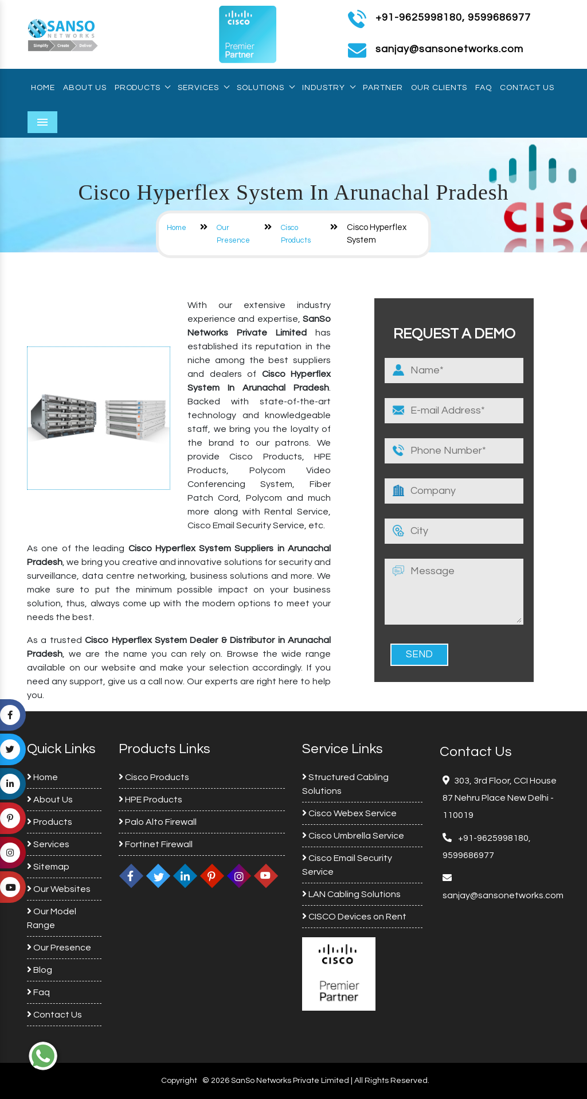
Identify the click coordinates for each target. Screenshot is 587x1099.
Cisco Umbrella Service (353, 835)
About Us (85, 88)
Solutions (265, 88)
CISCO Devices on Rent (354, 916)
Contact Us (527, 88)
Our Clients (439, 88)
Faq (483, 88)
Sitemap (48, 866)
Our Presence (59, 947)
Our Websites (59, 889)
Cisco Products (154, 777)
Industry (328, 88)
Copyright (179, 1081)
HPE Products (150, 799)
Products (142, 88)
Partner (383, 88)
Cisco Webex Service (349, 813)
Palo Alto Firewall (158, 822)
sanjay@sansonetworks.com (503, 895)
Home (43, 88)
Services (203, 88)
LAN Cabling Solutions (351, 894)
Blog (39, 970)
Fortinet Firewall (156, 844)
